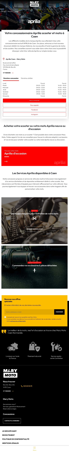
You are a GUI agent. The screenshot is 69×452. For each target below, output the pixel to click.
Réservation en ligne (9, 409)
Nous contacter (34, 100)
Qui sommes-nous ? (9, 404)
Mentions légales (10, 443)
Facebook (34, 110)
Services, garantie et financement (14, 406)
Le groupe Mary (9, 431)
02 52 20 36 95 (26, 386)
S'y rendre (8, 73)
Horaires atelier (27, 78)
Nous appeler (34, 105)
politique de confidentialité (18, 321)
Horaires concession (10, 78)
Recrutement (8, 435)
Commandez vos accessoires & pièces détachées (34, 265)
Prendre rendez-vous (34, 229)
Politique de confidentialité (15, 439)
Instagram (34, 114)
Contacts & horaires (12, 421)
